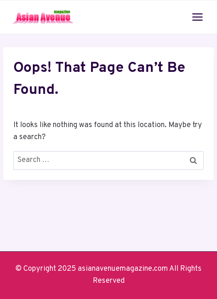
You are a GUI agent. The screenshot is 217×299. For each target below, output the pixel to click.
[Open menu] (197, 16)
